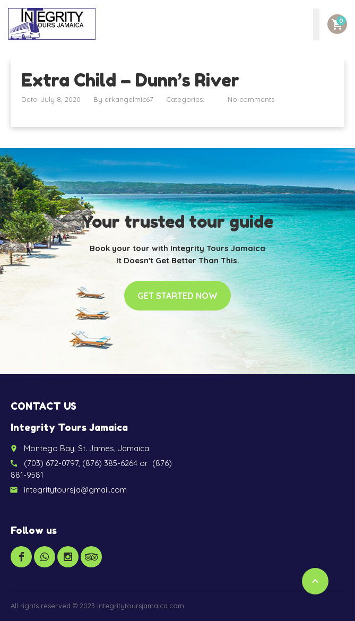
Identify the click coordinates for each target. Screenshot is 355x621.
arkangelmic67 (129, 99)
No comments (251, 99)
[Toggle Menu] (316, 24)
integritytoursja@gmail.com (75, 490)
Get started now (177, 295)
